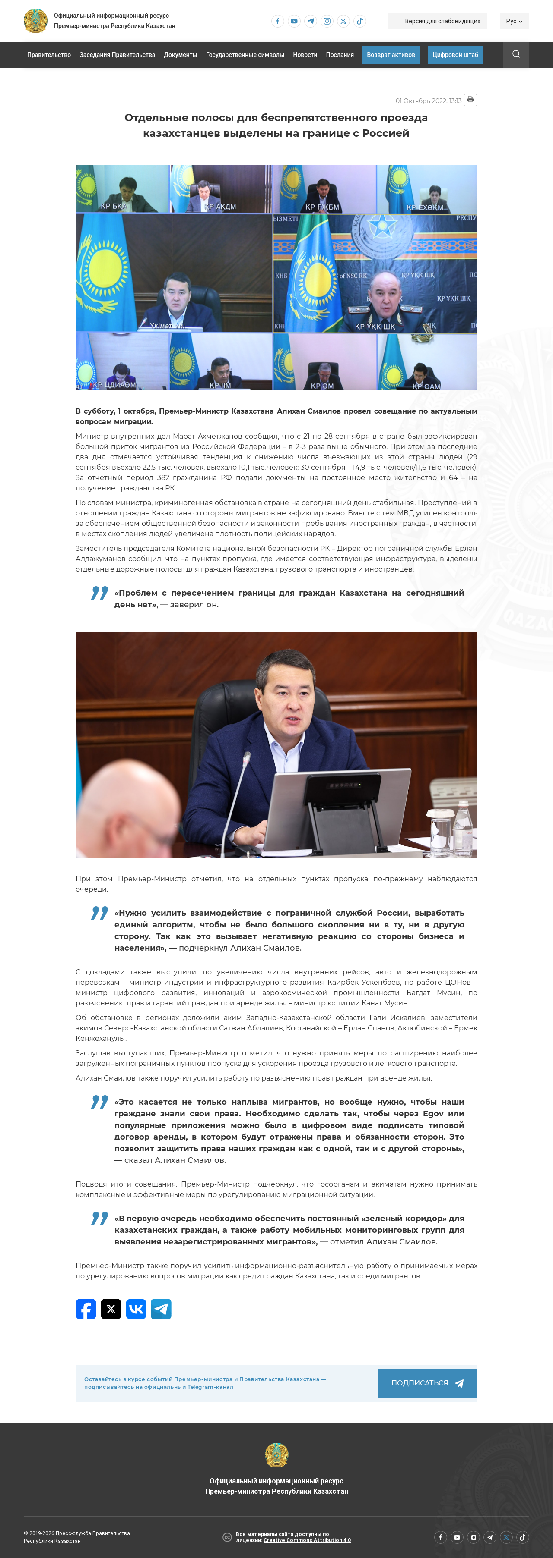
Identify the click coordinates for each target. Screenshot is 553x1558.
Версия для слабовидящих (442, 21)
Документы (180, 54)
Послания (340, 54)
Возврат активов (391, 54)
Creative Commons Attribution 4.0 (307, 1540)
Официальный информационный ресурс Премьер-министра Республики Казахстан (276, 1469)
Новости (305, 54)
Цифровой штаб (455, 54)
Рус (514, 21)
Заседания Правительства (117, 54)
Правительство (49, 54)
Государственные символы (245, 54)
